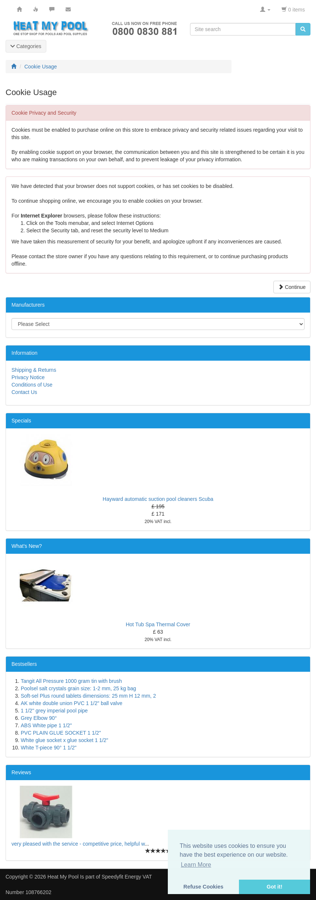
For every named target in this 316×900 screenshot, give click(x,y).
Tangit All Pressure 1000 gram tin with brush (71, 681)
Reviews (21, 772)
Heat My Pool (63, 877)
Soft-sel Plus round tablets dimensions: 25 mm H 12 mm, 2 (88, 696)
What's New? (26, 546)
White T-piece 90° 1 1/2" (48, 748)
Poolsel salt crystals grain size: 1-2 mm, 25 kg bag (78, 688)
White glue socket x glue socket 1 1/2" (64, 740)
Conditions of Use (32, 385)
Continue (292, 287)
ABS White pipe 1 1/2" (46, 725)
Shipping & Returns (33, 370)
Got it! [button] (274, 887)
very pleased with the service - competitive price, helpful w (78, 844)
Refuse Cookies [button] (203, 887)
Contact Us (24, 392)
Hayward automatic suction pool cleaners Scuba (158, 499)
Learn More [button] (196, 865)
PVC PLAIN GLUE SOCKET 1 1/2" (61, 733)
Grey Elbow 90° (39, 718)
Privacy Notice (27, 377)
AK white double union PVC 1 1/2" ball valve (71, 703)
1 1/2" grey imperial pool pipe (54, 711)
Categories (25, 46)
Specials (21, 421)
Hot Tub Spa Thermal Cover (158, 624)
